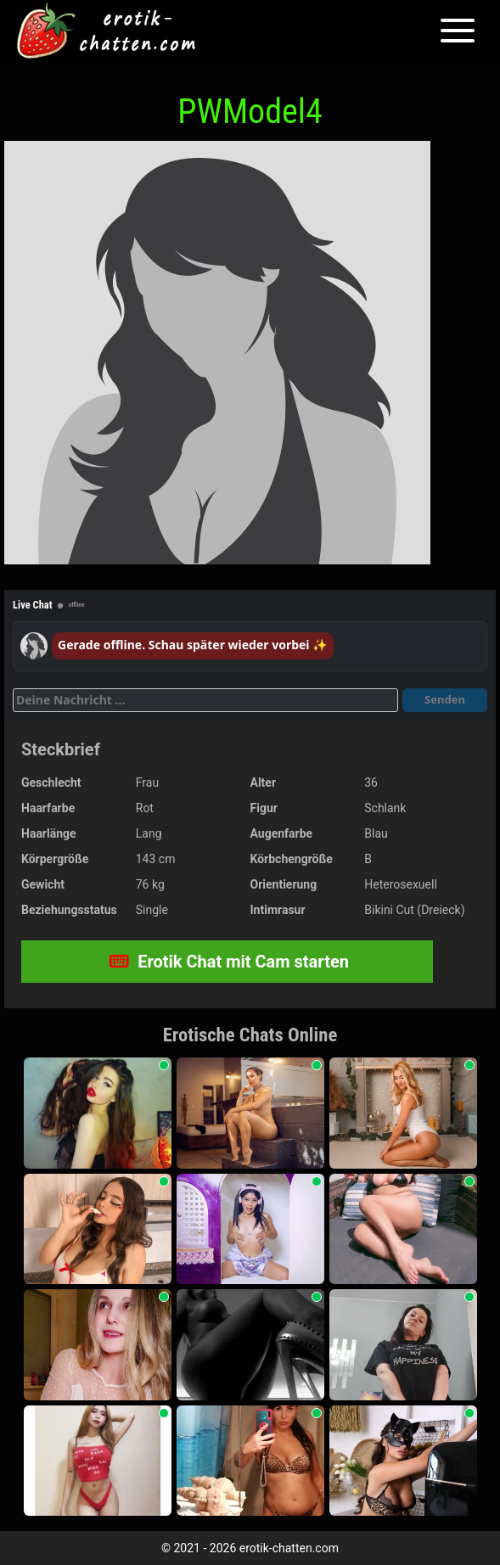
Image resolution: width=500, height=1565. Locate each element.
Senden (444, 699)
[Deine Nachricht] (205, 700)
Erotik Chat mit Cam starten (229, 961)
